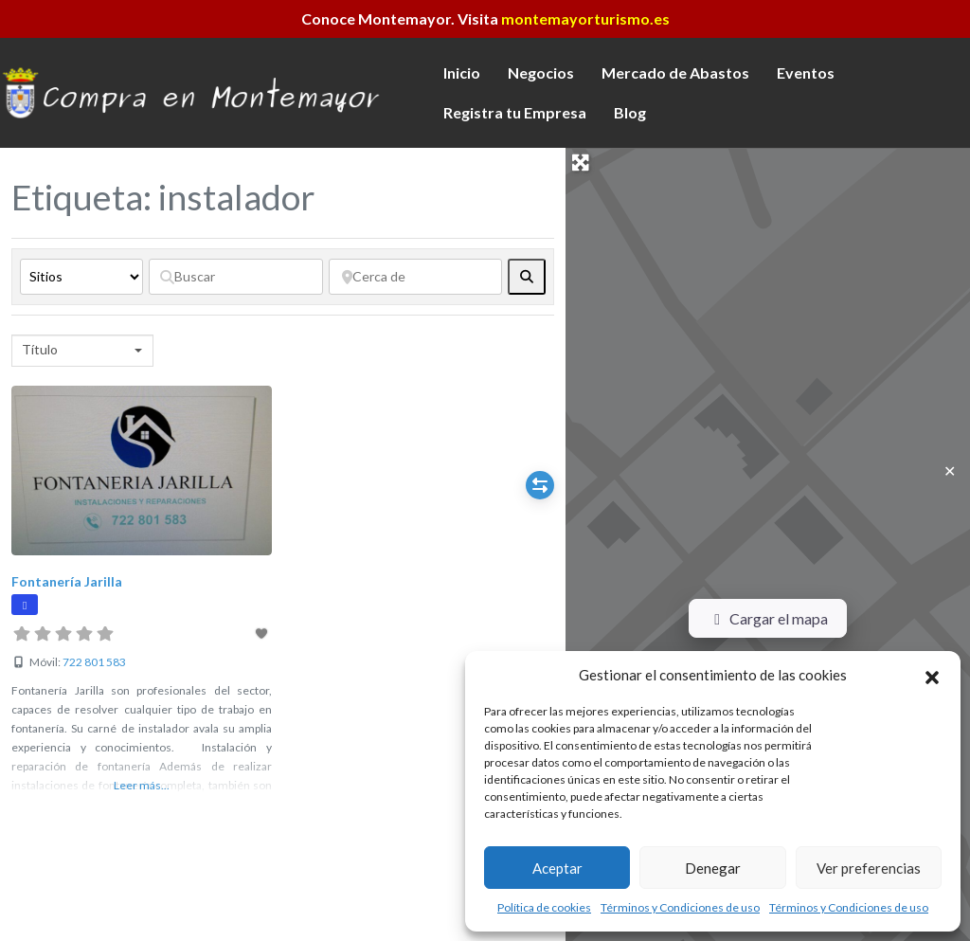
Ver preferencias (869, 868)
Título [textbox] (40, 349)
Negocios (541, 72)
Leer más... (142, 785)
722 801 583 (94, 662)
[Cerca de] (416, 277)
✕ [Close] (949, 470)
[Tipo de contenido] (81, 277)
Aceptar (557, 868)
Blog (630, 112)
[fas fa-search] (527, 277)
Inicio (461, 72)
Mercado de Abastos (675, 72)
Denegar (713, 868)
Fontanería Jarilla (66, 581)
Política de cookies (544, 907)
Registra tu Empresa (514, 112)
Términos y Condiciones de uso (680, 907)
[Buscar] (236, 277)
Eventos (806, 72)
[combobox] (82, 351)
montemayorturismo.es (585, 18)
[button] (932, 674)
